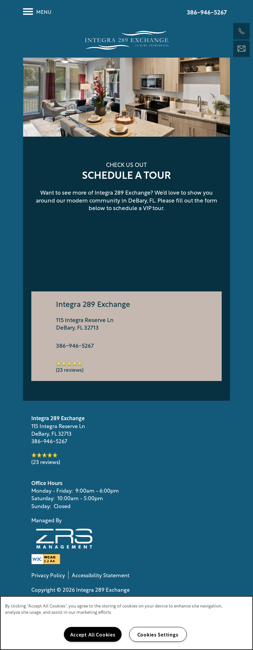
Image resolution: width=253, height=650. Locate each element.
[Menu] (37, 11)
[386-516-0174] (241, 31)
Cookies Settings (158, 634)
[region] (126, 623)
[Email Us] (241, 49)
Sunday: (41, 505)
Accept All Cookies (93, 634)
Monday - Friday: (52, 490)
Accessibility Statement (100, 575)
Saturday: (43, 498)
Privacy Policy (48, 575)
